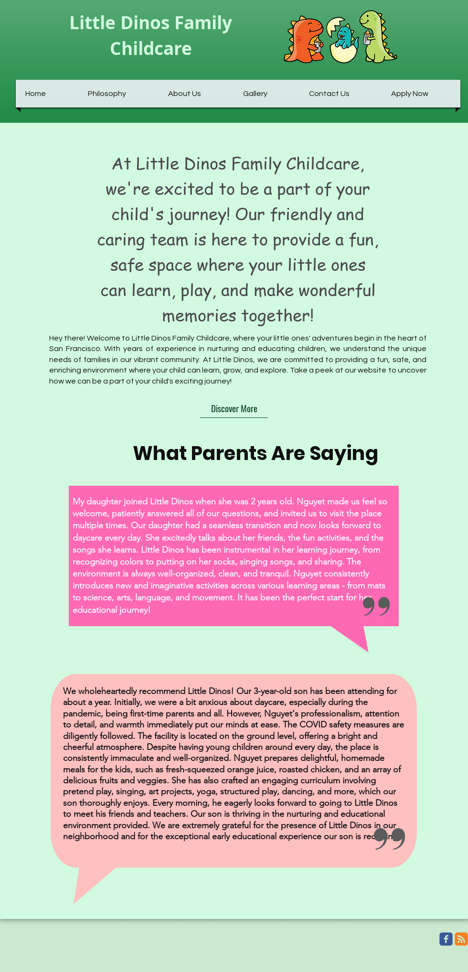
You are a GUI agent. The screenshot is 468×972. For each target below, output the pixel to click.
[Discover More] (234, 408)
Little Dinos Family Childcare (150, 35)
